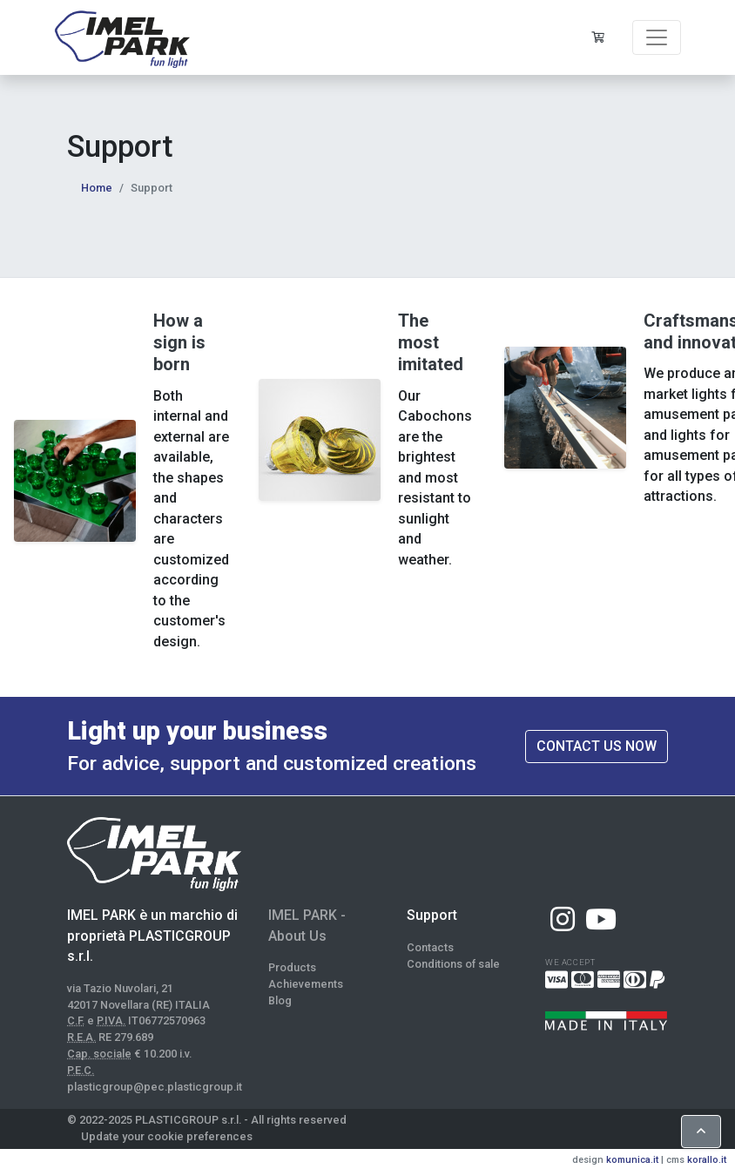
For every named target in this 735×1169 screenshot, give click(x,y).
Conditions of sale (453, 963)
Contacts (430, 947)
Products (292, 967)
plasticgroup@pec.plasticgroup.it (154, 1086)
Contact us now (596, 746)
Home (96, 187)
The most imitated (430, 342)
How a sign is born (179, 342)
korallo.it (706, 1160)
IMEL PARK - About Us (307, 925)
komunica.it (632, 1160)
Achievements (305, 983)
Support (432, 915)
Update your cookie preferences (167, 1136)
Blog (280, 1000)
